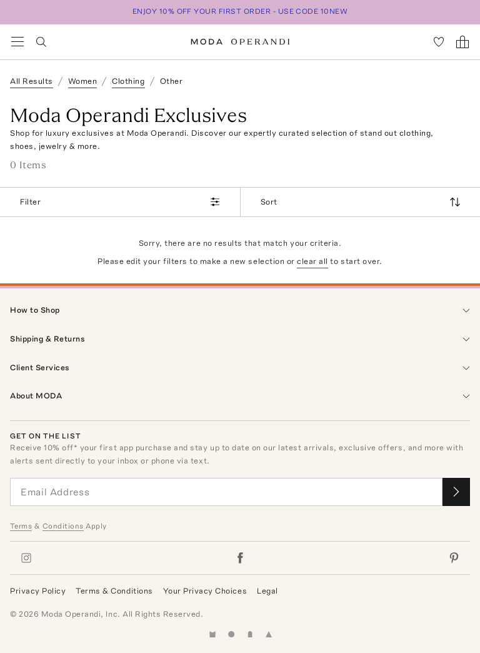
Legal (267, 590)
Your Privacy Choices (205, 590)
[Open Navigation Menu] (17, 41)
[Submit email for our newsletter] (456, 492)
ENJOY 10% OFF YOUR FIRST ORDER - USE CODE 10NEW (240, 11)
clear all (312, 261)
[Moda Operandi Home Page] (240, 42)
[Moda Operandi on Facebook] (240, 558)
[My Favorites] (438, 42)
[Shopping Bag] (462, 41)
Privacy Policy (38, 590)
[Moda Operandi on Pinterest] (454, 558)
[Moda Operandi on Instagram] (26, 558)
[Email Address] (226, 492)
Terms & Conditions (114, 590)
